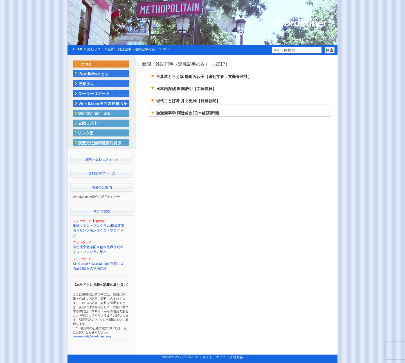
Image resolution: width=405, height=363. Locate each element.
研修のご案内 (102, 187)
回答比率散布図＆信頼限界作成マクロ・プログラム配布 (98, 249)
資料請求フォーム (101, 173)
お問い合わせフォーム (102, 159)
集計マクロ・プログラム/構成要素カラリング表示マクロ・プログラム (98, 230)
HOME (78, 49)
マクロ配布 (101, 211)
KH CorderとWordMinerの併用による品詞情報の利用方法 (98, 266)
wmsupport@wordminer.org (92, 336)
